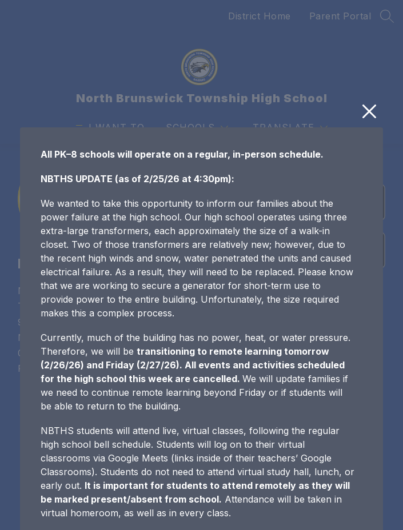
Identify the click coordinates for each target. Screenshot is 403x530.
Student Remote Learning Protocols (118, 490)
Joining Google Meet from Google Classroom (139, 515)
